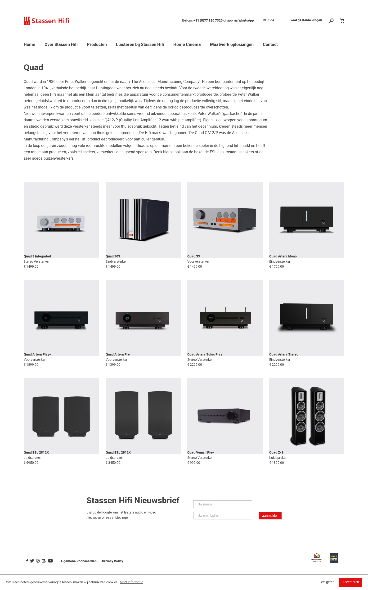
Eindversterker (116, 268)
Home (29, 45)
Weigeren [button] (327, 582)
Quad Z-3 (276, 472)
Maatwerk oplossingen (232, 45)
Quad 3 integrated (37, 263)
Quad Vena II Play (200, 472)
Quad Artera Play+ (37, 367)
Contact (270, 45)
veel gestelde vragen (306, 20)
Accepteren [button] (350, 582)
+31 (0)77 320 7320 (208, 20)
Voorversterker (198, 268)
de (272, 20)
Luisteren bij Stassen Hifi (140, 45)
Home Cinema (187, 45)
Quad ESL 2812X (36, 472)
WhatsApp (246, 20)
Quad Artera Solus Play (204, 367)
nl (264, 20)
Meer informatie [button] (131, 582)
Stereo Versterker (36, 268)
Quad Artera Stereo (283, 367)
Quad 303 (113, 263)
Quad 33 (193, 263)
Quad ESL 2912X (118, 472)
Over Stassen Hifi (61, 45)
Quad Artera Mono (283, 263)
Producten (97, 45)
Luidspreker (32, 477)
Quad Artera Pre (118, 367)
